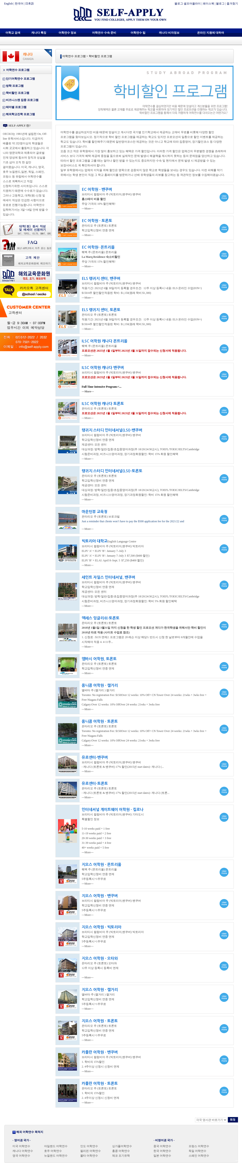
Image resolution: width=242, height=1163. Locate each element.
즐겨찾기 (232, 3)
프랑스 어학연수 (199, 1146)
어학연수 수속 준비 (104, 32)
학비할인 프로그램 (17, 93)
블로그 (220, 3)
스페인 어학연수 (199, 1155)
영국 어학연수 (21, 1155)
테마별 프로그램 (16, 107)
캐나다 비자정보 (169, 32)
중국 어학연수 (162, 1146)
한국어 (19, 3)
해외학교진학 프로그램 (20, 114)
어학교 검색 (12, 32)
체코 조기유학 (121, 1155)
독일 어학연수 (197, 1151)
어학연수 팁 (138, 32)
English (8, 3)
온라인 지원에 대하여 (210, 32)
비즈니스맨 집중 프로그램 (22, 100)
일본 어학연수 (162, 1155)
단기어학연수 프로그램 (20, 78)
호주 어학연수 (53, 1151)
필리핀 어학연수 (90, 1151)
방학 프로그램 (15, 85)
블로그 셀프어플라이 (187, 3)
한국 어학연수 (162, 1151)
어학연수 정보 (67, 32)
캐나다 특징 (38, 32)
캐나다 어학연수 (23, 1151)
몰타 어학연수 (89, 1155)
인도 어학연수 (89, 1146)
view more (145, 197)
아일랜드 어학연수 (56, 1146)
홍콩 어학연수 (121, 1151)
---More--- (88, 391)
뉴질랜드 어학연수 (56, 1155)
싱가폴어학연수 (122, 1146)
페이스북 (208, 3)
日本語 (29, 3)
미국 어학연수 (21, 1146)
